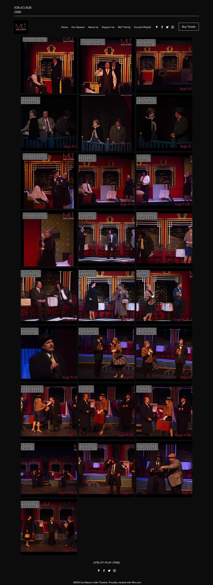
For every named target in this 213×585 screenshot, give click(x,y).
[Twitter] (167, 27)
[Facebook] (162, 27)
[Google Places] (157, 27)
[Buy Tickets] (189, 27)
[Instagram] (172, 27)
